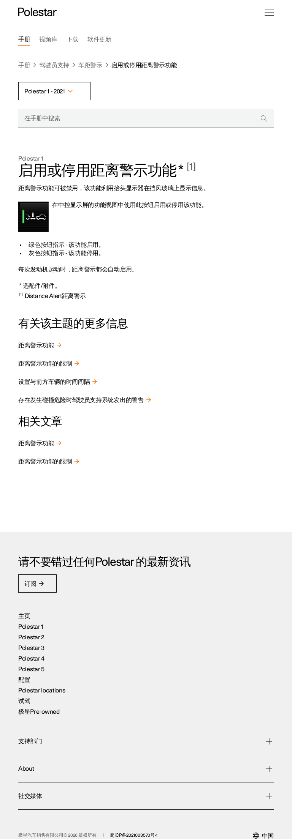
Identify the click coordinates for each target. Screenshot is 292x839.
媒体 (202, 692)
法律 (85, 824)
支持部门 (120, 671)
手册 (24, 65)
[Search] (264, 118)
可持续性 (209, 660)
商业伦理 (106, 824)
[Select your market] (263, 809)
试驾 (24, 713)
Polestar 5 (31, 681)
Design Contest (216, 681)
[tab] (24, 39)
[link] (146, 345)
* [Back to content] (20, 286)
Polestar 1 (30, 159)
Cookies (144, 824)
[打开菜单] (269, 12)
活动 (202, 639)
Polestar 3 (31, 660)
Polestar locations (41, 703)
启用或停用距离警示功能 (144, 65)
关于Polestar (213, 671)
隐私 (125, 824)
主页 (24, 628)
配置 (24, 692)
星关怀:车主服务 (129, 639)
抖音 (202, 745)
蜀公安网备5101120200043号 (46, 824)
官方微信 (209, 756)
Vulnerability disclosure (227, 713)
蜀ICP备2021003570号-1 (133, 808)
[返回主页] (37, 12)
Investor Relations (220, 703)
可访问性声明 (172, 824)
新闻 (202, 650)
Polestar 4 (31, 671)
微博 (202, 766)
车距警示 (90, 65)
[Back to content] (21, 296)
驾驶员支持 (54, 65)
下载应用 (120, 660)
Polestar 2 (31, 650)
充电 (113, 650)
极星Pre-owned (39, 724)
